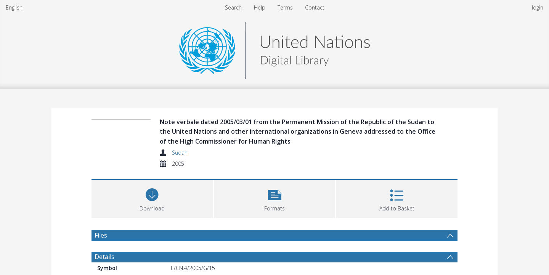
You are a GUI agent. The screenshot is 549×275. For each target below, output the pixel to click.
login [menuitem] (537, 7)
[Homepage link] (274, 48)
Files (101, 235)
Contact (314, 7)
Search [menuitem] (233, 7)
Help (259, 7)
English (14, 7)
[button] (275, 198)
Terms (285, 7)
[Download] (152, 198)
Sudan (180, 152)
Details (104, 256)
